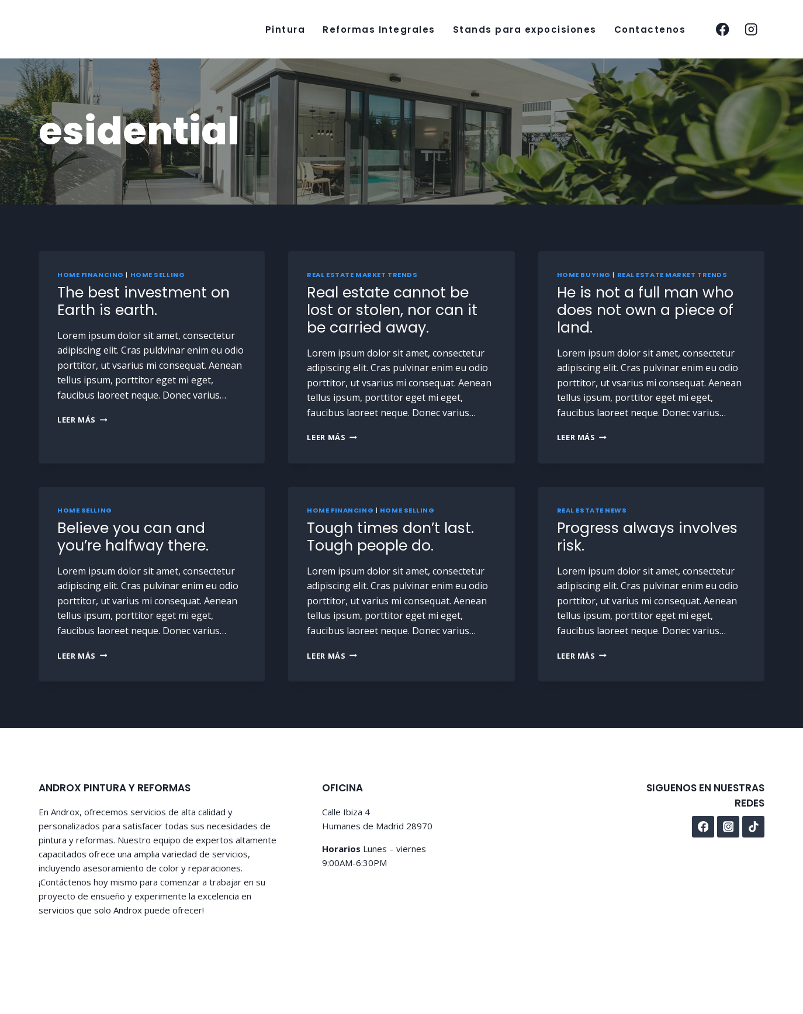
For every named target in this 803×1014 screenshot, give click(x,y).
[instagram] (751, 29)
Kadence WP (283, 955)
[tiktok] (753, 827)
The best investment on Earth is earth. (143, 301)
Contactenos (650, 29)
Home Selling (157, 274)
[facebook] (722, 29)
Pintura (285, 29)
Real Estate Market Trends (362, 274)
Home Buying (584, 274)
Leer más (82, 419)
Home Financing (90, 274)
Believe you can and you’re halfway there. (133, 537)
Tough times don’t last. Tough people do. (390, 537)
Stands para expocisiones (525, 29)
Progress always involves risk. (647, 537)
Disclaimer (746, 956)
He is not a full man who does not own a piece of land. (645, 310)
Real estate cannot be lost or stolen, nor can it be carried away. (392, 310)
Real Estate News (592, 510)
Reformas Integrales (379, 29)
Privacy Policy (693, 956)
